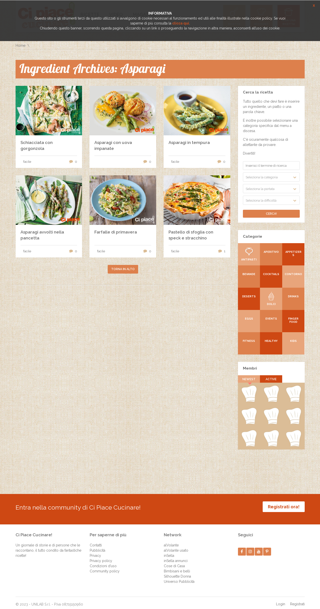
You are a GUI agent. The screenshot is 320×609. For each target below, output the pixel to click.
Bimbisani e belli (177, 567)
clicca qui (180, 23)
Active (271, 379)
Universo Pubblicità (179, 578)
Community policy (105, 567)
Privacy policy (101, 557)
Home (20, 45)
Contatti (96, 541)
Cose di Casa (174, 562)
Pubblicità (97, 547)
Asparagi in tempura (189, 142)
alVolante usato (176, 547)
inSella (169, 552)
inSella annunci (176, 557)
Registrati (297, 600)
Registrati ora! (283, 506)
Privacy (95, 552)
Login (280, 600)
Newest (249, 379)
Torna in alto (123, 269)
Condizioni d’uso (103, 562)
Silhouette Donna (177, 573)
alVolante (171, 541)
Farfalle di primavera (115, 232)
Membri (250, 368)
